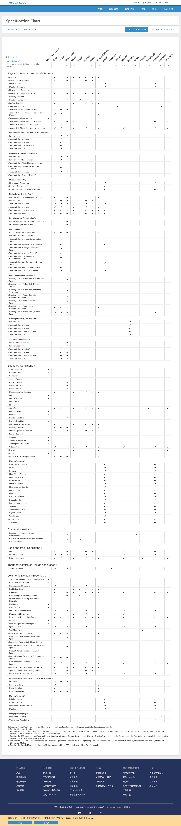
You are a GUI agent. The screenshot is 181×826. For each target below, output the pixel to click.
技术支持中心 (129, 772)
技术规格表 (21, 777)
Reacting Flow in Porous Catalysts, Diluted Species (25, 301)
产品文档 (127, 790)
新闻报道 (153, 781)
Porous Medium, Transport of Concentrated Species (26, 657)
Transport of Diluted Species (20, 118)
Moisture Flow (14, 83)
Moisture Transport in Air (18, 186)
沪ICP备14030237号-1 (98, 807)
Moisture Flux (14, 519)
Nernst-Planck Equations (18, 90)
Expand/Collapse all (13, 61)
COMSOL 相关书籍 (51, 790)
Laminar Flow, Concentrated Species (23, 232)
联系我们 (153, 786)
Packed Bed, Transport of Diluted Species (25, 642)
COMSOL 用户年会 (104, 786)
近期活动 (100, 781)
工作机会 (153, 777)
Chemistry (13, 77)
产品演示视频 (49, 777)
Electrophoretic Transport (19, 80)
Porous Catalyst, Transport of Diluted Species (23, 651)
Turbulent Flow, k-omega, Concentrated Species (24, 248)
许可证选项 (21, 781)
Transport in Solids (16, 106)
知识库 (126, 781)
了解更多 (46, 822)
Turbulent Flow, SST (16, 148)
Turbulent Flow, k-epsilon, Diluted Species (25, 244)
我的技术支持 (129, 777)
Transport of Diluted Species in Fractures (24, 121)
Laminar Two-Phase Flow (18, 342)
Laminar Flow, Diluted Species (20, 159)
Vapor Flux (13, 522)
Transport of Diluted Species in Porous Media (26, 128)
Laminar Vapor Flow (16, 345)
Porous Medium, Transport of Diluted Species (23, 662)
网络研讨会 (101, 772)
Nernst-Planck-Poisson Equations (22, 93)
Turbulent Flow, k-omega (18, 142)
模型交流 (74, 786)
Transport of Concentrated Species (22, 109)
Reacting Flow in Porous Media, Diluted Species (24, 312)
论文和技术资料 (50, 786)
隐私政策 (63, 807)
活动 (143, 8)
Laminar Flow (14, 136)
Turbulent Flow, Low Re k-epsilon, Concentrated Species (22, 257)
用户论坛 (74, 781)
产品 (100, 8)
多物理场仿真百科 (78, 794)
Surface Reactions (15, 103)
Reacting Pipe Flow (16, 96)
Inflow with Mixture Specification (21, 456)
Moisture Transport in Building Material (24, 189)
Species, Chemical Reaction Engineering (24, 670)
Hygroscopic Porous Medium (20, 183)
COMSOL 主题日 (103, 777)
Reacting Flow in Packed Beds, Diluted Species (23, 285)
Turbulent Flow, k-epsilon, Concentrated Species (24, 240)
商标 (70, 807)
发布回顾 (20, 790)
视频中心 (129, 8)
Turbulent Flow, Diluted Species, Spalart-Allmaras (24, 167)
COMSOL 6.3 (28, 29)
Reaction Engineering (17, 99)
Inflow (11, 453)
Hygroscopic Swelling (17, 716)
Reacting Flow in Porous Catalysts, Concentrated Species (22, 296)
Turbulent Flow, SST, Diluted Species (23, 270)
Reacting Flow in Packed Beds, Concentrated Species (26, 279)
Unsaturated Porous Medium (20, 673)
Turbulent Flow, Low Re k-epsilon (21, 145)
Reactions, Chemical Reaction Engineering (25, 667)
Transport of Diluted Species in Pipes (23, 124)
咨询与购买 (147, 3)
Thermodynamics (15, 568)
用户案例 (47, 781)
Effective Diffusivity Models (20, 633)
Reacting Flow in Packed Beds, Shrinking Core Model (24, 290)
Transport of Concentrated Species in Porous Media (26, 113)
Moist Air (12, 709)
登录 (166, 3)
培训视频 (168, 8)
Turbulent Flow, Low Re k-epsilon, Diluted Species (25, 263)
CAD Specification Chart (163, 29)
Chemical (11, 29)
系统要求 (20, 786)
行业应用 (113, 8)
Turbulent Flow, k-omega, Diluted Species (25, 253)
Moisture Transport (16, 87)
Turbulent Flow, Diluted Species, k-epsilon (25, 163)
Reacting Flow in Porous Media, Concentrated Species (21, 307)
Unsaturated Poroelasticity (19, 720)
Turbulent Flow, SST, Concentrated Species (25, 267)
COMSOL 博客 (76, 790)
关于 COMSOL (156, 772)
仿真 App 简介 (49, 794)
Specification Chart (136, 29)
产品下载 (127, 794)
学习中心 (74, 772)
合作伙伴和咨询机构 (132, 786)
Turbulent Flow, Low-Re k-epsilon (22, 331)
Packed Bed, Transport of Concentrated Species (24, 637)
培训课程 (74, 777)
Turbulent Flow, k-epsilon (18, 139)
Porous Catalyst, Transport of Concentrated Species (26, 646)
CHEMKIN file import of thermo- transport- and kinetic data (26, 539)
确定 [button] (20, 822)
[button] (46, 822)
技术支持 (136, 3)
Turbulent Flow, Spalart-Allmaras (22, 175)
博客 (154, 8)
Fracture (12, 450)
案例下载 (47, 772)
